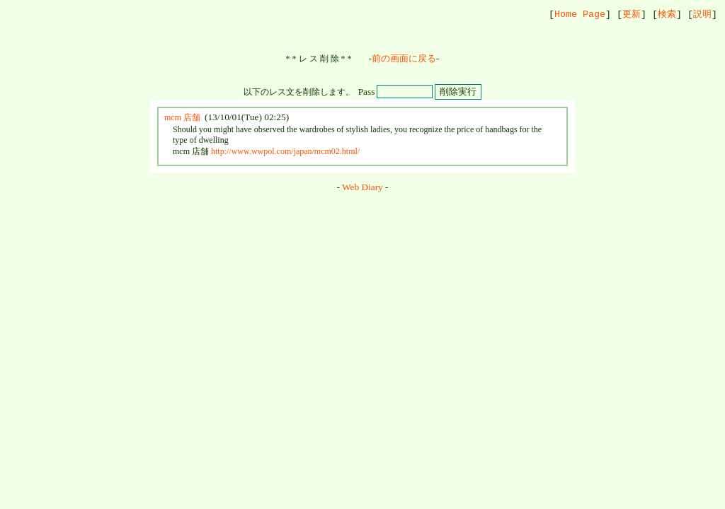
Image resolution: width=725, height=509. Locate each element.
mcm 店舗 (182, 118)
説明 (702, 14)
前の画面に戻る (404, 59)
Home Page (579, 14)
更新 (631, 14)
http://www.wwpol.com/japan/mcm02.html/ (285, 152)
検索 (667, 14)
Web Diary (362, 187)
